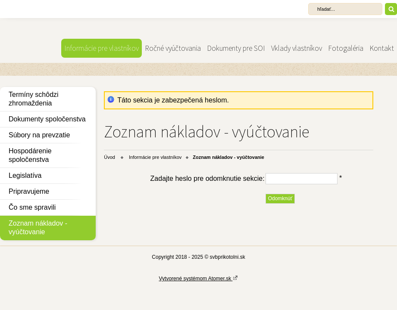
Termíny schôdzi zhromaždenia (34, 99)
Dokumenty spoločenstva (47, 119)
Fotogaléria (345, 48)
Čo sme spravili (32, 207)
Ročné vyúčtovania (173, 48)
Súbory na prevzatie (39, 135)
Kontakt (381, 48)
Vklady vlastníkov (296, 48)
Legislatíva (25, 175)
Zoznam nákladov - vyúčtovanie (38, 228)
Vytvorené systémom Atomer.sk (198, 278)
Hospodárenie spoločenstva (30, 155)
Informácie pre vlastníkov (101, 48)
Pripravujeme (29, 191)
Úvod (109, 157)
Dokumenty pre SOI (236, 48)
